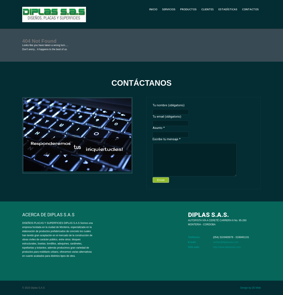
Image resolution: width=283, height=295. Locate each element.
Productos (188, 9)
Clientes (207, 9)
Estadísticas (227, 9)
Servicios (168, 9)
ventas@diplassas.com (226, 242)
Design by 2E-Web (250, 287)
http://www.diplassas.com (227, 247)
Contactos (250, 9)
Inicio (153, 9)
